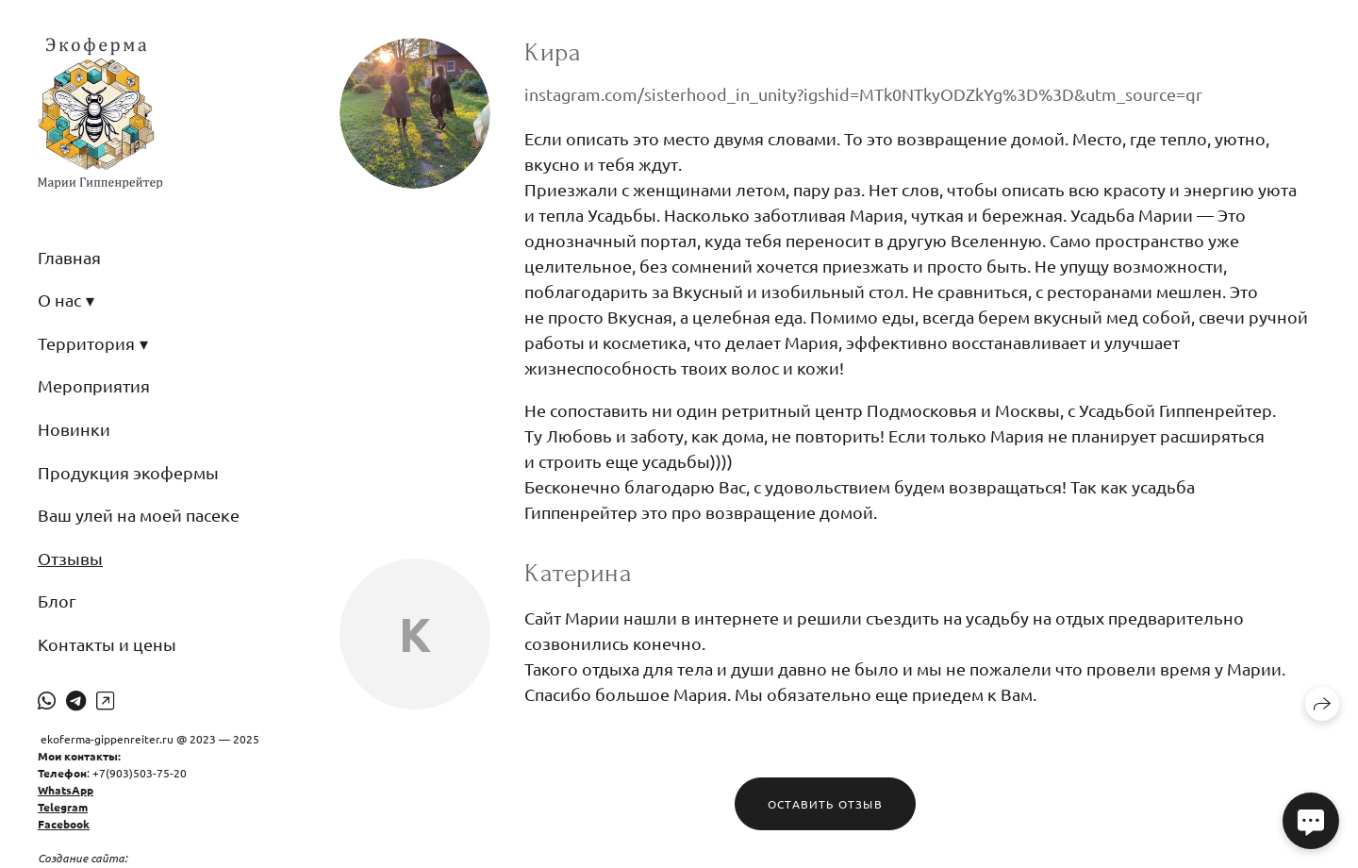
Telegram (63, 806)
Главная (69, 257)
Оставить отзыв (825, 803)
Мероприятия (94, 385)
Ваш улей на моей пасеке (139, 515)
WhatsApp (65, 789)
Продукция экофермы (128, 472)
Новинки (74, 429)
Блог (57, 600)
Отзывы (70, 558)
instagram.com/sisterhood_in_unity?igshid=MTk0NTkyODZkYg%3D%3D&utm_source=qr (863, 94)
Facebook (64, 823)
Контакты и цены (107, 644)
